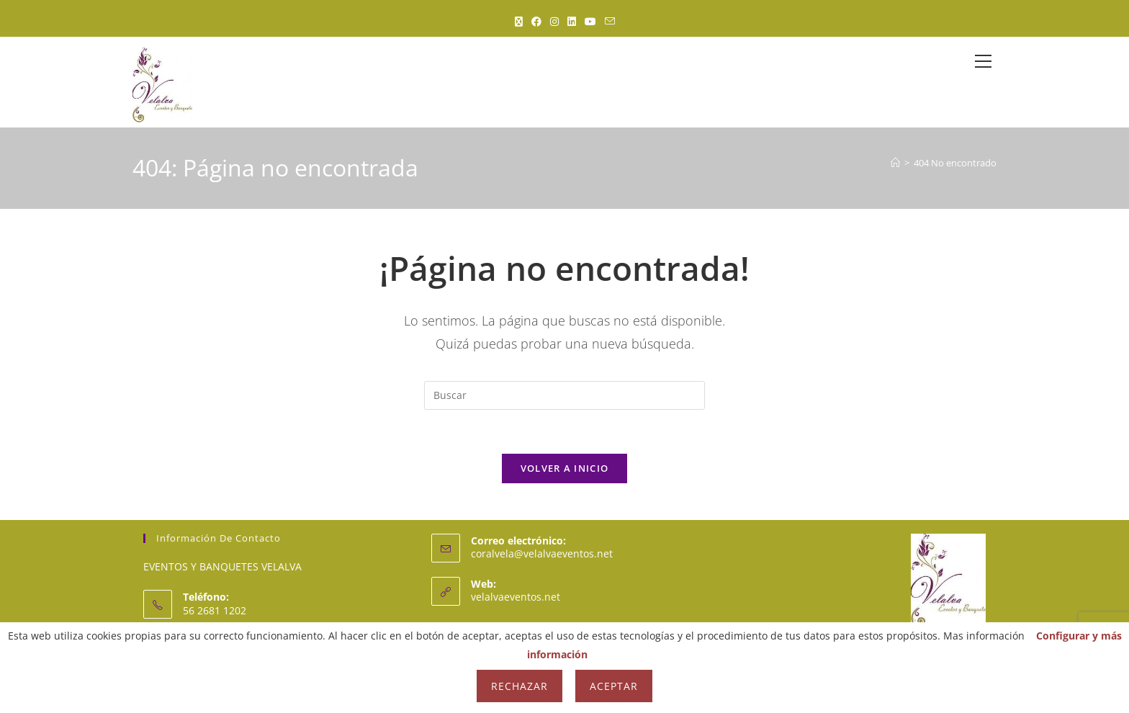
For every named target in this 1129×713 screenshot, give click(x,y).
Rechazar (519, 686)
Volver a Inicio (565, 468)
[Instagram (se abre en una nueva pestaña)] (554, 21)
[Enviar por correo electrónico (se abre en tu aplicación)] (610, 21)
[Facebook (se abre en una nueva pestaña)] (536, 21)
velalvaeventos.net (515, 597)
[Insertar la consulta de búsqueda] (564, 395)
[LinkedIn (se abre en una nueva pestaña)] (571, 21)
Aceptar (614, 686)
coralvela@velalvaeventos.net (542, 553)
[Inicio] (895, 162)
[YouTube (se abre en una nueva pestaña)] (590, 21)
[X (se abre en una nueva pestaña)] (518, 21)
